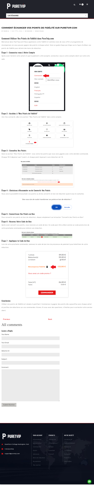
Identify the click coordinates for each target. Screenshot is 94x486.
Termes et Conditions (67, 449)
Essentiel (52, 451)
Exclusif (51, 455)
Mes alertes (37, 466)
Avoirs (35, 451)
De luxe (51, 447)
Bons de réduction (39, 458)
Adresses (36, 455)
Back (50, 319)
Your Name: (5, 334)
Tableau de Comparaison (53, 442)
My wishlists (37, 462)
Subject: (4, 359)
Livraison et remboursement (69, 442)
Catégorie (13, 16)
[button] (81, 4)
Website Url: (6, 351)
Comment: (5, 367)
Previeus (6, 319)
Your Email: (5, 343)
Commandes (37, 447)
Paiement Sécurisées (68, 460)
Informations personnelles (37, 442)
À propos (67, 455)
